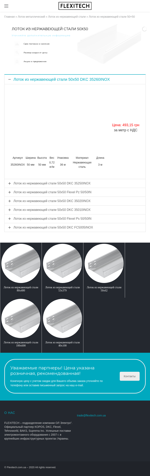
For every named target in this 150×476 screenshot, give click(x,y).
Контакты (130, 376)
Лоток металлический (31, 16)
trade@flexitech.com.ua (91, 415)
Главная (9, 16)
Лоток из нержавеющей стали (67, 16)
